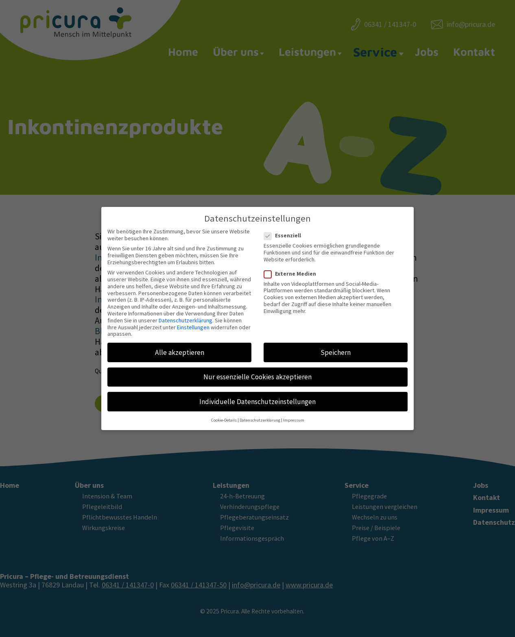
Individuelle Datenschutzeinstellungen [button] (257, 395)
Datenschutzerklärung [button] (260, 413)
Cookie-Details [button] (224, 413)
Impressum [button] (293, 413)
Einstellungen (193, 320)
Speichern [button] (336, 345)
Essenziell (285, 229)
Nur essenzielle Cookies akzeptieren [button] (257, 370)
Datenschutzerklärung (185, 313)
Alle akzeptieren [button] (179, 345)
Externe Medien (292, 267)
